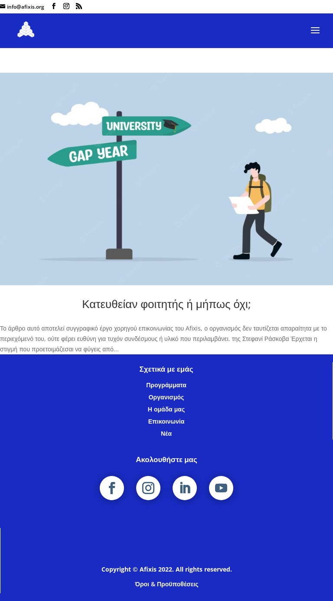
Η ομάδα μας (166, 409)
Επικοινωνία (166, 421)
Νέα (166, 433)
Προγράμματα (166, 385)
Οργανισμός (166, 397)
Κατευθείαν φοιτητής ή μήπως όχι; (166, 304)
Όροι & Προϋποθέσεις (166, 584)
